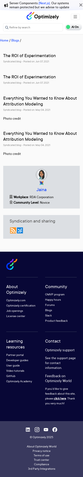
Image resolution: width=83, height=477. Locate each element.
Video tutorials (15, 371)
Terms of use (41, 455)
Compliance (41, 464)
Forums (50, 305)
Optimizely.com (16, 300)
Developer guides (17, 360)
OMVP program (55, 294)
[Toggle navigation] (75, 17)
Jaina (41, 190)
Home (4, 40)
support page (66, 358)
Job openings (14, 311)
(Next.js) (44, 3)
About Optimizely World (41, 446)
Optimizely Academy (19, 381)
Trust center (41, 460)
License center (15, 316)
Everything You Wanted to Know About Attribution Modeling (40, 101)
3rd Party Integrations (41, 469)
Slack (48, 315)
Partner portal (15, 355)
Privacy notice (42, 451)
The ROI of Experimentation (29, 56)
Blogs (15, 40)
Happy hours (53, 299)
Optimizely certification (20, 305)
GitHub (10, 376)
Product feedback (56, 321)
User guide (13, 365)
